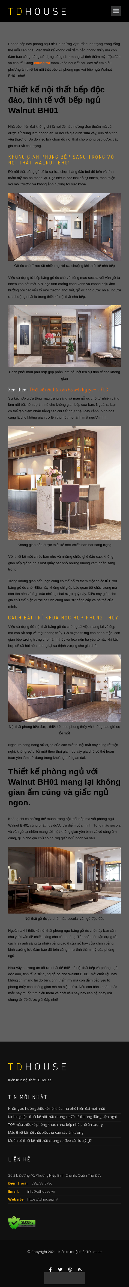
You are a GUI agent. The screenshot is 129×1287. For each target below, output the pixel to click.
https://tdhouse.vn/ (42, 1199)
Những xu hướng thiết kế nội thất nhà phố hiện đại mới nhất (56, 1108)
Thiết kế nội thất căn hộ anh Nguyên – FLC (68, 389)
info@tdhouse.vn (41, 1191)
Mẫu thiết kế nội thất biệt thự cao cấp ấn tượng (45, 1132)
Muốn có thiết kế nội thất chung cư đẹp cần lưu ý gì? (50, 1140)
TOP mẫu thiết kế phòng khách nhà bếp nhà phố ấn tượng (55, 1124)
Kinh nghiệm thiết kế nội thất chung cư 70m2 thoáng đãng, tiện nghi (62, 1116)
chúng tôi (42, 63)
